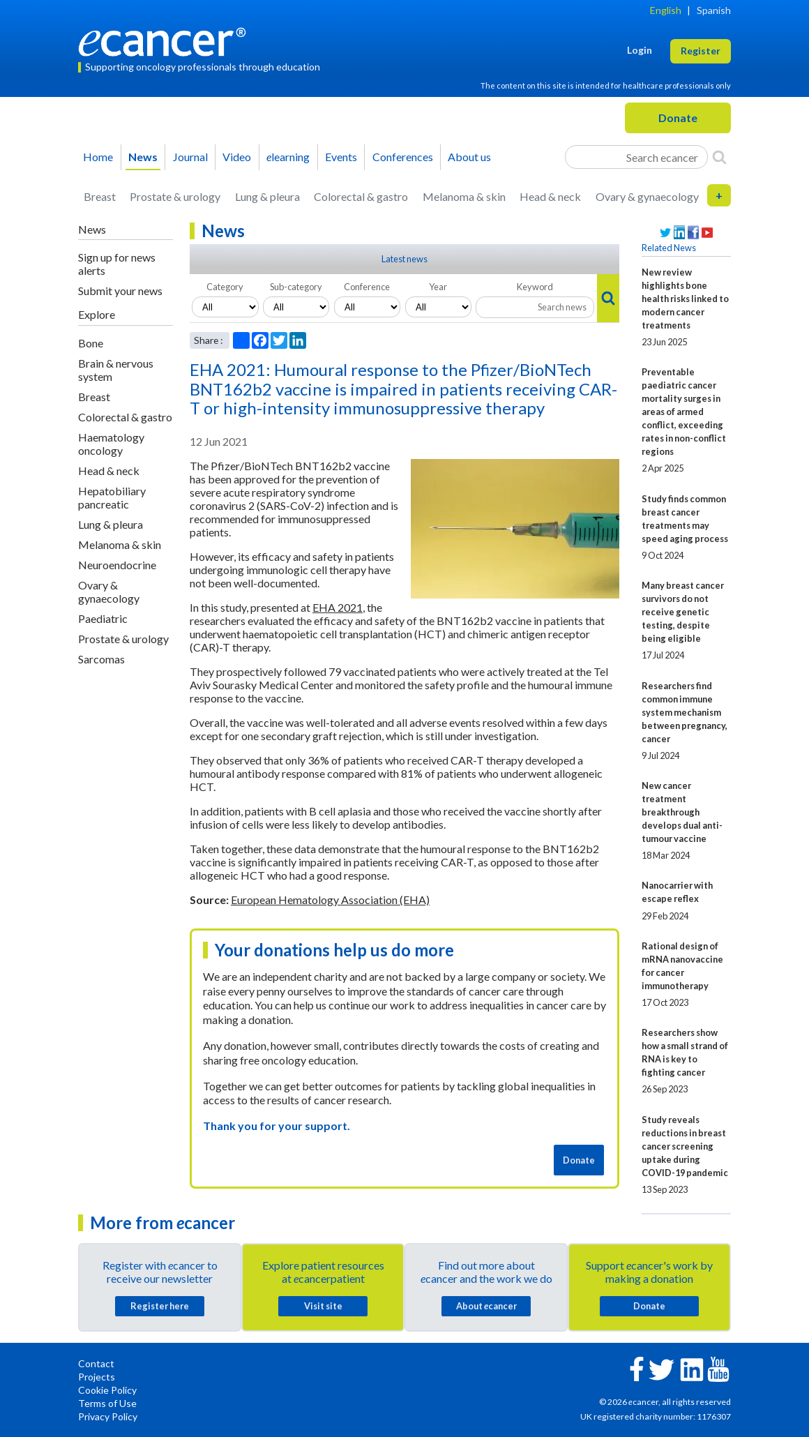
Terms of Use (107, 1403)
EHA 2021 (337, 607)
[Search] (719, 157)
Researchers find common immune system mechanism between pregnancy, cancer (684, 712)
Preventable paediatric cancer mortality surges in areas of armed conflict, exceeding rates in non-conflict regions (684, 411)
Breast (100, 196)
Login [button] (639, 50)
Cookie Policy (107, 1390)
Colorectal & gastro (361, 196)
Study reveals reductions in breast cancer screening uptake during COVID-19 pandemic (685, 1146)
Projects (96, 1377)
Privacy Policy (107, 1416)
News (143, 156)
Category (224, 286)
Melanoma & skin (464, 196)
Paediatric (103, 618)
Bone (90, 342)
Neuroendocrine (117, 564)
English (665, 10)
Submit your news (120, 290)
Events (341, 156)
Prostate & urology (175, 196)
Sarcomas (101, 658)
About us (469, 156)
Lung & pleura (267, 196)
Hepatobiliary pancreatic (112, 497)
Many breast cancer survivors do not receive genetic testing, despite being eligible (683, 612)
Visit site (323, 1305)
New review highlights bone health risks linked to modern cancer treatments (685, 298)
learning (288, 156)
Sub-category (296, 286)
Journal (190, 156)
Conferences (402, 156)
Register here (159, 1305)
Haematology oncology (111, 443)
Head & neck (550, 196)
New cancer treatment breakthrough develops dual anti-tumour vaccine (682, 812)
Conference (367, 286)
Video (236, 156)
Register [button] (700, 51)
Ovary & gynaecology (647, 196)
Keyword (535, 286)
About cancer (486, 1305)
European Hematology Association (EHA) (330, 899)
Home (98, 156)
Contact (96, 1363)
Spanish (714, 10)
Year (438, 286)
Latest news (404, 258)
